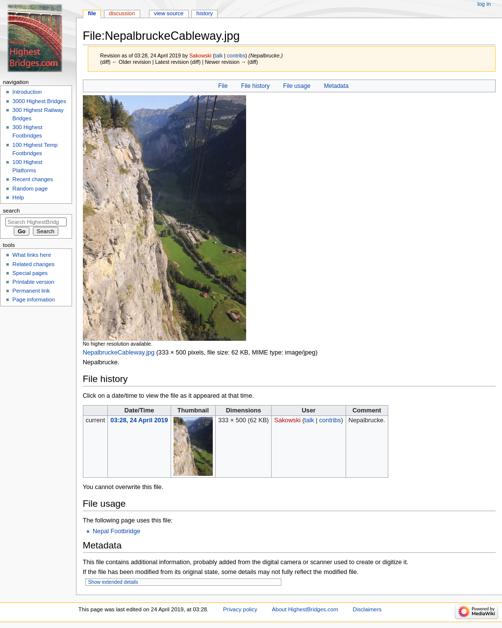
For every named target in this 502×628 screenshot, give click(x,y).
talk (219, 55)
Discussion (122, 13)
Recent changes (32, 179)
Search (11, 211)
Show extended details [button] (113, 582)
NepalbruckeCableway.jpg (118, 352)
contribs (236, 55)
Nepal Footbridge (116, 531)
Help (18, 197)
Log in (484, 4)
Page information (33, 299)
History (205, 13)
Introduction (27, 92)
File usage (297, 85)
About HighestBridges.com (305, 609)
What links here (31, 255)
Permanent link (31, 291)
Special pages (30, 273)
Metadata (336, 85)
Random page (30, 188)
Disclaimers (366, 609)
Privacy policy (240, 609)
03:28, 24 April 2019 (139, 420)
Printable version (33, 282)
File (222, 85)
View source (168, 13)
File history (255, 85)
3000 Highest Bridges (39, 101)
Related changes (33, 264)
